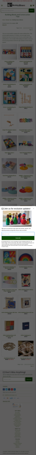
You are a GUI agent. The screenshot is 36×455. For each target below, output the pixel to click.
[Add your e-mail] (18, 234)
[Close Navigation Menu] (33, 208)
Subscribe (17, 238)
